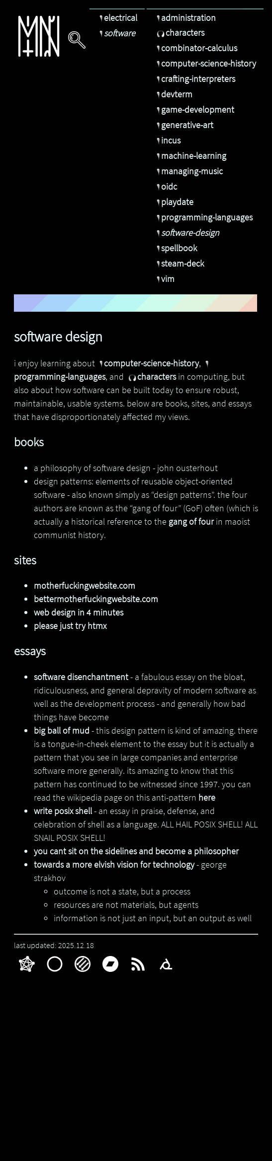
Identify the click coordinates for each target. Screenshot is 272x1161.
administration (185, 17)
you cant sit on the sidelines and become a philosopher (136, 851)
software (116, 33)
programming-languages (203, 217)
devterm (173, 94)
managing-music (188, 171)
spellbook (175, 248)
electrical (117, 17)
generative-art (183, 125)
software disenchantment (81, 677)
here (206, 797)
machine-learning (190, 155)
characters (179, 32)
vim (164, 278)
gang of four (191, 521)
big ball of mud (62, 730)
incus (167, 140)
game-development (194, 109)
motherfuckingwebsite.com (84, 585)
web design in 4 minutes (78, 612)
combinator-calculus (195, 48)
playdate (173, 201)
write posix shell (63, 811)
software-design (186, 232)
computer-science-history (205, 63)
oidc (165, 186)
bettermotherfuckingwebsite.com (96, 599)
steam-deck (179, 263)
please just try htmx (70, 625)
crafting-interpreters (194, 78)
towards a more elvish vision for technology (114, 864)
